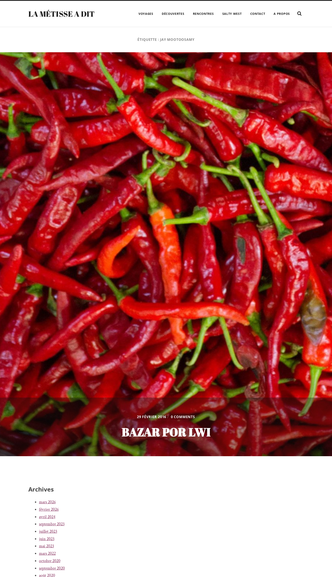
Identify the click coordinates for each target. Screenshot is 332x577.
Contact (257, 14)
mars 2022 (47, 553)
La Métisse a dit (61, 14)
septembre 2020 (52, 568)
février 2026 (49, 509)
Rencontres (203, 14)
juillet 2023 (48, 531)
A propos (282, 14)
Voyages (145, 14)
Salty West (232, 14)
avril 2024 (47, 517)
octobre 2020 (49, 561)
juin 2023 (46, 539)
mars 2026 (47, 502)
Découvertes (173, 14)
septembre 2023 (52, 524)
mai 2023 (46, 546)
